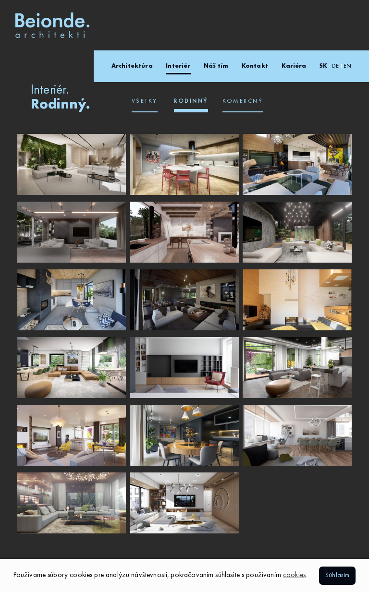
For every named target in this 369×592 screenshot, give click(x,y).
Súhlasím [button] (337, 575)
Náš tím (216, 66)
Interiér (178, 66)
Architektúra (132, 66)
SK (323, 66)
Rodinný (191, 101)
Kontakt (255, 66)
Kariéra (294, 66)
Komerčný (242, 101)
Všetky (145, 101)
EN (347, 66)
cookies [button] (294, 575)
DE (335, 66)
